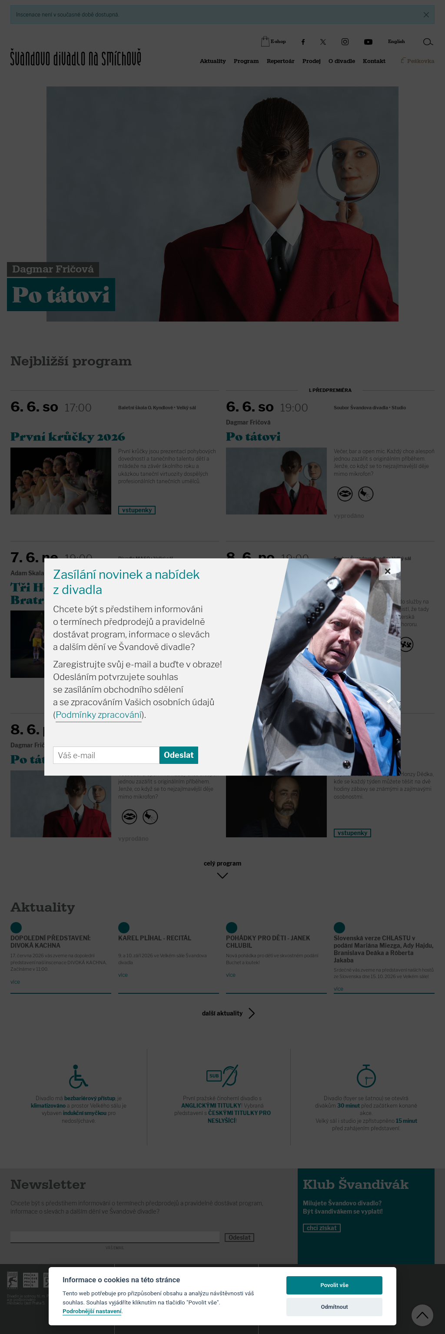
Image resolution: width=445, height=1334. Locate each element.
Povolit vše (334, 1285)
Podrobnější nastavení (92, 1310)
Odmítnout (334, 1307)
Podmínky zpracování (99, 715)
